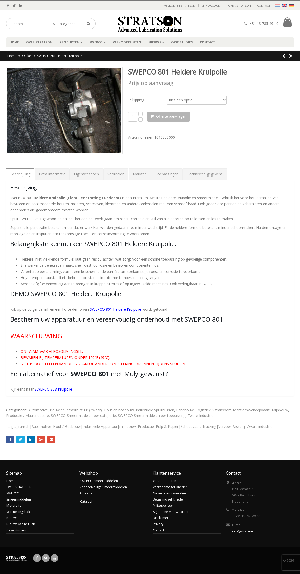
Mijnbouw (280, 410)
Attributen (87, 493)
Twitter (20, 440)
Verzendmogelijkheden (171, 487)
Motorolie (13, 505)
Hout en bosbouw (119, 410)
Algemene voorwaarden (171, 512)
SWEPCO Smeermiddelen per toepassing (151, 415)
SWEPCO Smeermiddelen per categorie (83, 415)
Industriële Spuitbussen (155, 410)
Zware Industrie (200, 415)
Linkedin (54, 558)
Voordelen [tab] (115, 174)
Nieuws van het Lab (21, 524)
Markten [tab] (140, 174)
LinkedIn (31, 440)
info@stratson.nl (245, 531)
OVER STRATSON (239, 5)
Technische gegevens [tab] (205, 174)
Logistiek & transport (213, 410)
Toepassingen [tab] (167, 174)
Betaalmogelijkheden (169, 499)
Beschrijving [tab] (20, 174)
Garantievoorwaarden (169, 493)
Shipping (137, 99)
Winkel (27, 56)
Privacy (158, 524)
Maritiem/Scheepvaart (251, 410)
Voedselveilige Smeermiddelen (104, 487)
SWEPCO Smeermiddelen (99, 481)
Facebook (10, 440)
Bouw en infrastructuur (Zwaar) (76, 410)
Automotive (38, 410)
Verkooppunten (127, 42)
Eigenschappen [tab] (86, 174)
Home (14, 42)
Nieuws (154, 42)
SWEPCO (96, 42)
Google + (41, 440)
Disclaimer (161, 518)
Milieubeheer (163, 505)
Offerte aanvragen (176, 116)
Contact (263, 5)
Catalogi (86, 501)
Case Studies (182, 42)
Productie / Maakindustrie (27, 415)
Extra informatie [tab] (52, 174)
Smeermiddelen (18, 499)
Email (51, 440)
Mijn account (211, 5)
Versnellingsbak (18, 512)
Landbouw (185, 410)
